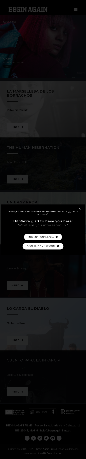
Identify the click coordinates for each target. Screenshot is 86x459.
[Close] (76, 210)
